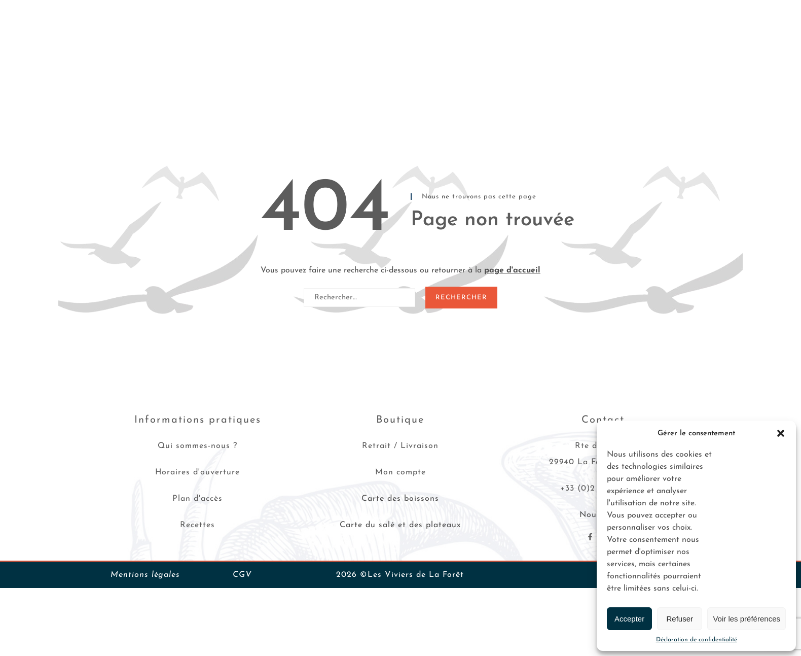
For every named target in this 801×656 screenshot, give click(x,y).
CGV (242, 575)
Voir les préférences (746, 618)
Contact (646, 48)
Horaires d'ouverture (197, 472)
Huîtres (89, 48)
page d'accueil (512, 270)
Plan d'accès (197, 499)
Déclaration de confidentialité (696, 640)
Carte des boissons (400, 499)
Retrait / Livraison (400, 446)
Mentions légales (145, 575)
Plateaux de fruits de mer (264, 48)
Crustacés (188, 48)
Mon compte (400, 472)
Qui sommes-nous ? (197, 446)
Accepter (629, 618)
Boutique (400, 420)
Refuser (680, 618)
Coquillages (136, 48)
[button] (781, 433)
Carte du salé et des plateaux (400, 525)
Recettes (506, 48)
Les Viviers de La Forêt (576, 48)
